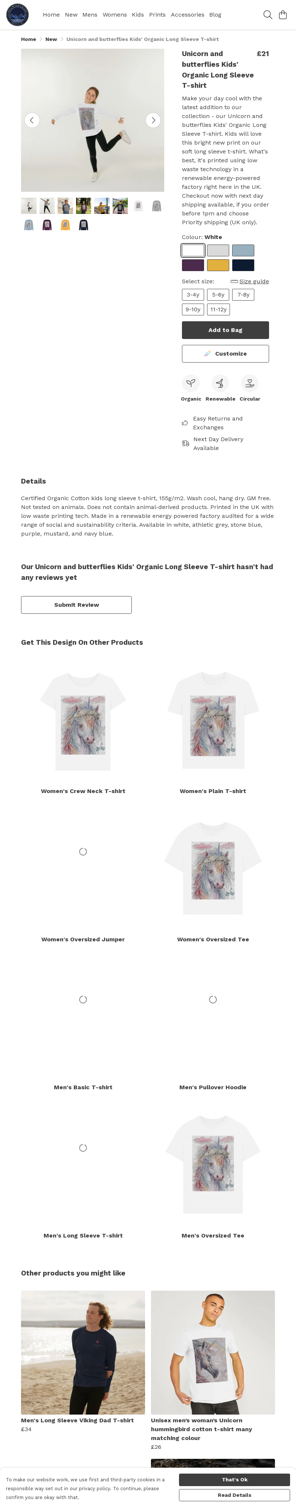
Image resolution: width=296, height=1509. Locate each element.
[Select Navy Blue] (243, 265)
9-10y (193, 309)
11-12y (218, 309)
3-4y (193, 294)
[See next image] (153, 120)
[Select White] (193, 250)
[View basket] (282, 14)
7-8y (243, 294)
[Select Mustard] (218, 265)
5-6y (218, 294)
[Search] (268, 14)
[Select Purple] (193, 265)
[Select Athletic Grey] (218, 250)
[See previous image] (32, 120)
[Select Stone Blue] (243, 250)
